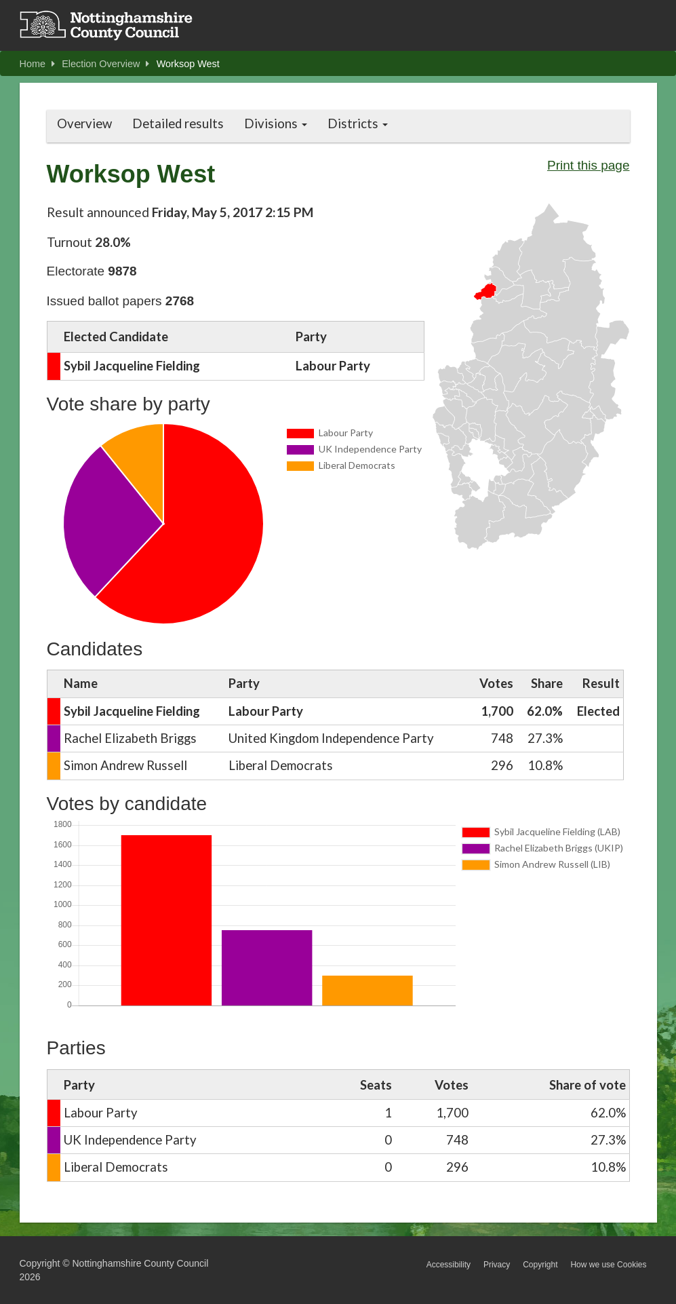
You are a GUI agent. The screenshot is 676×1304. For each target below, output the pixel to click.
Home (37, 63)
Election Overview (105, 63)
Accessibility (448, 1264)
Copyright (540, 1264)
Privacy (496, 1264)
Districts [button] (357, 123)
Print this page (588, 165)
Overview (84, 123)
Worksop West (188, 63)
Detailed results (178, 123)
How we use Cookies (608, 1264)
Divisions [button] (275, 123)
